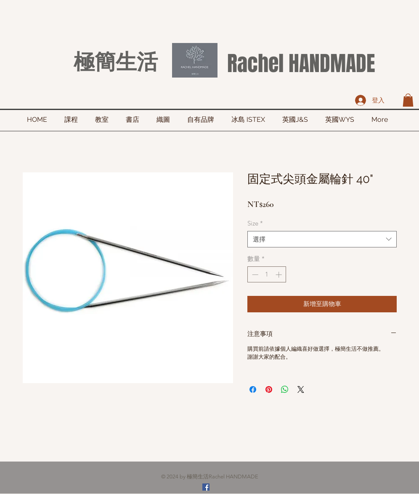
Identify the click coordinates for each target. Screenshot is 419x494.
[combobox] (322, 239)
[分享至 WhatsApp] (285, 389)
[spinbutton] (267, 274)
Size (255, 223)
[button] (408, 100)
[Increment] (279, 274)
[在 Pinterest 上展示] (269, 389)
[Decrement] (254, 274)
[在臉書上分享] (253, 389)
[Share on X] (301, 389)
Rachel (255, 63)
